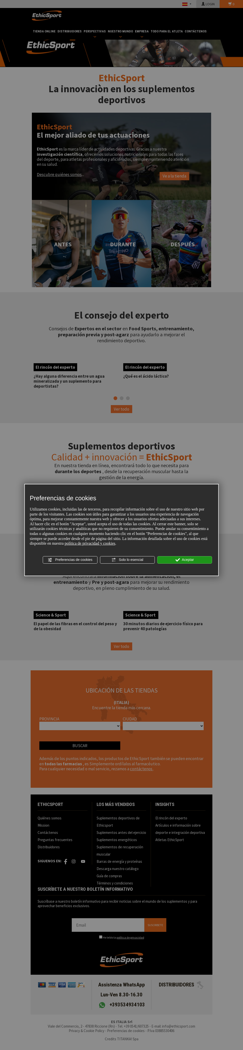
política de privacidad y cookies (90, 543)
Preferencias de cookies (70, 560)
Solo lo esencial (127, 560)
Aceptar (184, 560)
